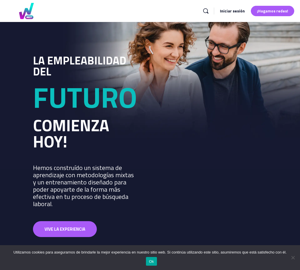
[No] (293, 257)
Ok (151, 261)
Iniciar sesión (232, 11)
